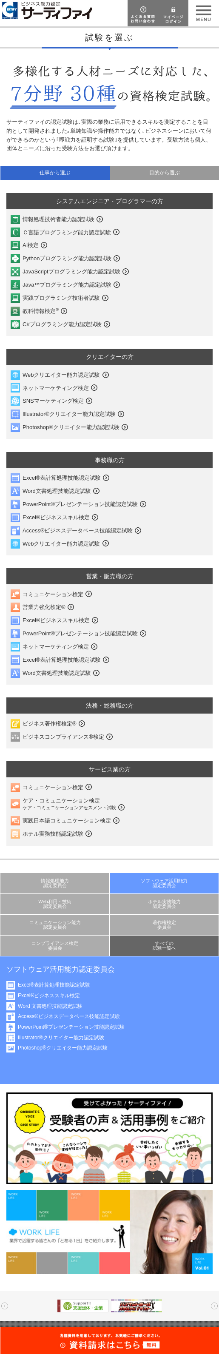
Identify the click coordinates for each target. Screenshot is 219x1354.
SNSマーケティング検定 (53, 401)
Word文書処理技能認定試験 (57, 491)
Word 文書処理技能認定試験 (50, 1006)
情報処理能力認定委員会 (55, 883)
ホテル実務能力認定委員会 (164, 904)
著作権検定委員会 (164, 925)
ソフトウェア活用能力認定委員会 (164, 883)
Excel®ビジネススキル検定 (56, 517)
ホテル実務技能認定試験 (53, 834)
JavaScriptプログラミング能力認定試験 (71, 271)
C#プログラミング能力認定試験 (62, 324)
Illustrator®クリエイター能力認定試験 (69, 414)
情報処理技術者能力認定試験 (58, 219)
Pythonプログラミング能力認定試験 (67, 258)
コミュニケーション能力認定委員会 (55, 925)
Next (214, 1306)
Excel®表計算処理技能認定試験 (62, 478)
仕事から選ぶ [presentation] (55, 173)
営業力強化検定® (44, 607)
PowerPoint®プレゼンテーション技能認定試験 (80, 504)
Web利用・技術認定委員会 (54, 904)
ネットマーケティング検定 (56, 388)
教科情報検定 (41, 310)
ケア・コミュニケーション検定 (69, 804)
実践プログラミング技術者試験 (61, 298)
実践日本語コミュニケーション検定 (67, 820)
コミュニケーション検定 (53, 594)
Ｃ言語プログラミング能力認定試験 (67, 232)
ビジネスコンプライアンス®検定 (63, 737)
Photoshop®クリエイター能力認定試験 (71, 427)
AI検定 (31, 245)
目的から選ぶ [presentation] (164, 173)
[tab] (55, 173)
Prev (4, 1306)
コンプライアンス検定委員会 (54, 945)
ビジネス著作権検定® (50, 723)
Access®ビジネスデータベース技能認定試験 (78, 530)
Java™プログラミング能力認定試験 (67, 285)
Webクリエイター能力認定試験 (61, 375)
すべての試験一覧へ (164, 945)
